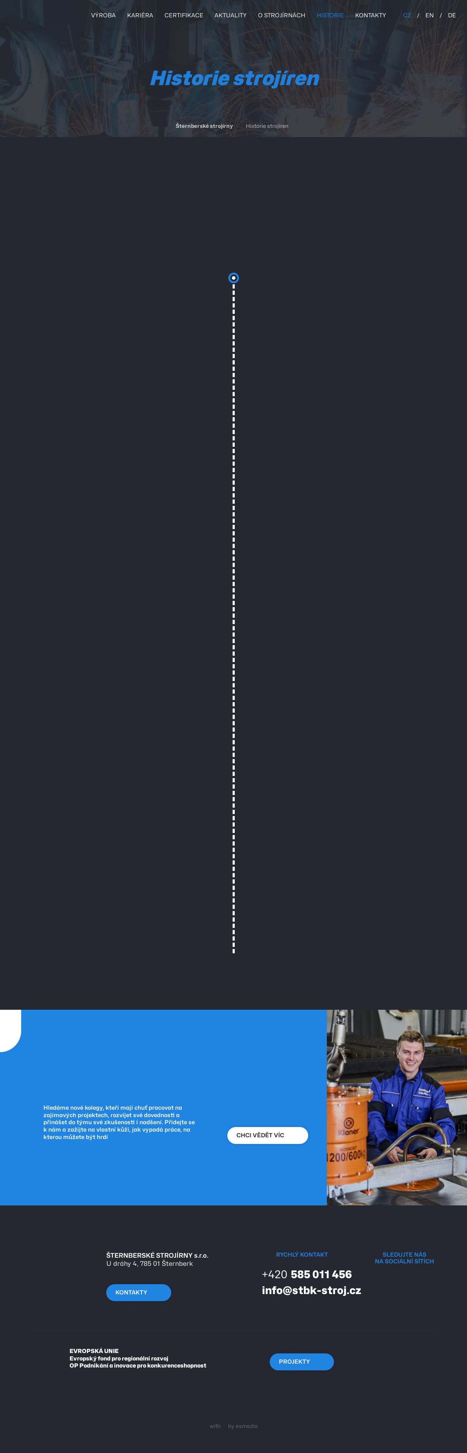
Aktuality (231, 15)
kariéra (140, 15)
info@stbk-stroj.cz (305, 1290)
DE (452, 15)
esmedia (247, 1426)
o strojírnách (281, 15)
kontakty (370, 15)
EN (429, 15)
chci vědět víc (266, 1135)
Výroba (103, 15)
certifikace (183, 15)
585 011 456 (300, 1274)
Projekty (300, 1362)
